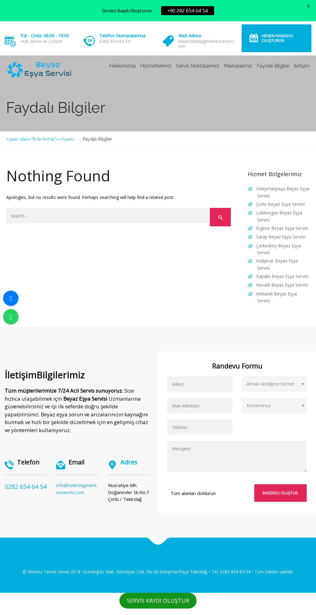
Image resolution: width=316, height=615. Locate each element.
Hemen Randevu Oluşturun (277, 38)
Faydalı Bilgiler (273, 66)
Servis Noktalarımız (197, 66)
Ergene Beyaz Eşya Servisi (282, 228)
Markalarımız (238, 66)
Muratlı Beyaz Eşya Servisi (282, 285)
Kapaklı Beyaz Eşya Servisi (282, 276)
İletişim (302, 66)
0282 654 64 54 (26, 486)
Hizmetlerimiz (156, 66)
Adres (128, 462)
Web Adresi (189, 36)
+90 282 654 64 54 (187, 11)
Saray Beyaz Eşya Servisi (280, 237)
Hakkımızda (122, 66)
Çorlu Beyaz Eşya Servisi (280, 204)
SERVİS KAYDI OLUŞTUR (158, 600)
